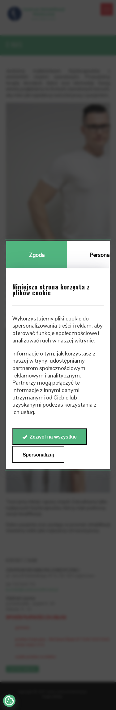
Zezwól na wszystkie (53, 436)
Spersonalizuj (38, 454)
